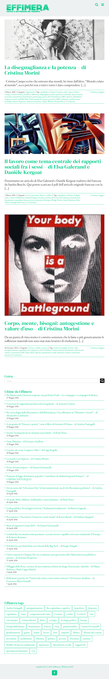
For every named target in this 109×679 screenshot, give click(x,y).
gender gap (37, 96)
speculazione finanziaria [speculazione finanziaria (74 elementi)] (17, 650)
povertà (51, 99)
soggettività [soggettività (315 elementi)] (80, 644)
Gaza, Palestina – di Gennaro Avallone (25, 441)
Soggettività (29, 92)
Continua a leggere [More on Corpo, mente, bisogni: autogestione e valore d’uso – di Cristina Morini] (97, 347)
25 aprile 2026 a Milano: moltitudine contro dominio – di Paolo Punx (40, 499)
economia (8, 96)
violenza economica (33, 101)
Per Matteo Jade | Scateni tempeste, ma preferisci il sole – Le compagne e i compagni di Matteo (52, 395)
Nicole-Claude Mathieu (66, 200)
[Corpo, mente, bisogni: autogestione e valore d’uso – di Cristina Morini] (54, 265)
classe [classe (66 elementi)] (23, 614)
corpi (65, 92)
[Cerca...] (52, 381)
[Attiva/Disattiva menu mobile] (102, 4)
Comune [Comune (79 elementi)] (58, 614)
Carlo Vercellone (45, 350)
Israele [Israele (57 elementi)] (36, 632)
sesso (77, 99)
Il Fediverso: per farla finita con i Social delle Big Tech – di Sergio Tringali (41, 546)
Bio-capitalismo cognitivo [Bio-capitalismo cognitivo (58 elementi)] (58, 608)
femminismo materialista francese (17, 200)
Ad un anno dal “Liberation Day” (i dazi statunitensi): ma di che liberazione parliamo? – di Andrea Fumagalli (54, 489)
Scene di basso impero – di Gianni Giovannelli (28, 467)
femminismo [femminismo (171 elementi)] (34, 626)
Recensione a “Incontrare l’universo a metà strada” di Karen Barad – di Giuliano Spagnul (49, 517)
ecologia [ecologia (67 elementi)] (53, 620)
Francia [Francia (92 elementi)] (47, 626)
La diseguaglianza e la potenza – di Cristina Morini (45, 70)
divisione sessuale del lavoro (48, 197)
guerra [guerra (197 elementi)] (27, 632)
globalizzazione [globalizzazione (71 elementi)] (13, 632)
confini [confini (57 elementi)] (69, 614)
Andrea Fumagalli (60, 347)
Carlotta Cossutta (55, 92)
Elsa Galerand (65, 197)
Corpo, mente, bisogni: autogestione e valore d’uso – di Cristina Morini (49, 325)
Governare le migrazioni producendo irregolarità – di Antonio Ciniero (40, 403)
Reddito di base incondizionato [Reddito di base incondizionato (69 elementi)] (20, 644)
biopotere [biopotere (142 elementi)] (92, 608)
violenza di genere (19, 101)
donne (79, 94)
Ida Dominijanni (54, 96)
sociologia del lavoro (17, 202)
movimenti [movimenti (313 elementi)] (11, 638)
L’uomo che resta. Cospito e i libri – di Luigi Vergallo (31, 450)
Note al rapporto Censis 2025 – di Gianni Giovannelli (32, 525)
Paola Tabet (29, 99)
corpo (70, 92)
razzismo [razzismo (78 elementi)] (87, 638)
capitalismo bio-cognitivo (28, 350)
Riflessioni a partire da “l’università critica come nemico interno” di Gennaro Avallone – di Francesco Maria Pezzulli (50, 579)
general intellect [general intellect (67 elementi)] (70, 626)
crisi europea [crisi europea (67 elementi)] (12, 620)
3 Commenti (31, 202)
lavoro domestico (36, 200)
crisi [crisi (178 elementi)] (91, 614)
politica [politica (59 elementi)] (51, 638)
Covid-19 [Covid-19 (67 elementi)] (81, 614)
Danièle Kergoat (31, 197)
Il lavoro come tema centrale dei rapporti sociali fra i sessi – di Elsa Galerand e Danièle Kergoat (53, 167)
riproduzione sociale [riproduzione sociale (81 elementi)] (62, 644)
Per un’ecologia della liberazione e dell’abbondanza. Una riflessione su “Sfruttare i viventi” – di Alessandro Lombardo (52, 414)
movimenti (16, 352)
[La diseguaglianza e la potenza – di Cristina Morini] (54, 39)
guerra (44, 96)
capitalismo (44, 92)
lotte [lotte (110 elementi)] (55, 632)
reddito (58, 99)
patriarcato (38, 99)
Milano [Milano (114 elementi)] (76, 632)
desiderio (27, 94)
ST (72, 666)
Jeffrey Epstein (66, 96)
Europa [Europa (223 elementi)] (83, 620)
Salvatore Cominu (64, 352)
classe (7, 197)
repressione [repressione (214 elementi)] (44, 644)
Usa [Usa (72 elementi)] (33, 650)
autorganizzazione (11, 350)
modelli (21, 99)
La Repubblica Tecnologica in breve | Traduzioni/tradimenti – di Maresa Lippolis (46, 508)
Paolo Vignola (35, 352)
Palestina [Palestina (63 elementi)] (40, 638)
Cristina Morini (17, 94)
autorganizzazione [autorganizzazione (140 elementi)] (34, 608)
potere (45, 99)
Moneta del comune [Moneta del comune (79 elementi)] (93, 632)
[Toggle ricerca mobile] (96, 4)
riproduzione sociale (49, 352)
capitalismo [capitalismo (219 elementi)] (11, 614)
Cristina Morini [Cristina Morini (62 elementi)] (29, 620)
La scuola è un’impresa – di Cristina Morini (27, 458)
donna (74, 94)
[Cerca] (102, 381)
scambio (72, 99)
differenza (35, 94)
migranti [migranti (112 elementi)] (65, 632)
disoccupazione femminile (61, 94)
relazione (65, 99)
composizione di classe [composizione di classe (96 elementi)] (40, 614)
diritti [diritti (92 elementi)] (42, 620)
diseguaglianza (45, 94)
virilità (44, 101)
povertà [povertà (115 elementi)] (62, 638)
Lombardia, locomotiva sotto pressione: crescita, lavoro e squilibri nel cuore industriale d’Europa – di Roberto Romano (54, 535)
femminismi (17, 96)
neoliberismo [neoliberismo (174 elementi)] (26, 638)
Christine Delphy (73, 195)
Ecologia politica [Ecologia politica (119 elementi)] (68, 620)
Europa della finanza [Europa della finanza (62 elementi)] (15, 626)
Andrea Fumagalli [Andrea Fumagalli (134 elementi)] (14, 608)
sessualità (8, 101)
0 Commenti (70, 101)
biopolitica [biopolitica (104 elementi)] (79, 608)
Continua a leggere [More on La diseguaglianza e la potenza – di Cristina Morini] (97, 92)
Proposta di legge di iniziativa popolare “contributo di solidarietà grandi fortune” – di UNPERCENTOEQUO (47, 477)
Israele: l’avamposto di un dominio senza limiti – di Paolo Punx (36, 432)
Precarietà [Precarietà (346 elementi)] (74, 638)
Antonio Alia (73, 347)
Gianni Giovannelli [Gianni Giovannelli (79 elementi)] (90, 626)
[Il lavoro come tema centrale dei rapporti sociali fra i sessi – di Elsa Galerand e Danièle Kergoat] (54, 133)
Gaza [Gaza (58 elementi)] (57, 626)
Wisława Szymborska (55, 101)
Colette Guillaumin (16, 197)
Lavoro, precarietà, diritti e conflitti (38, 195)
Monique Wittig (50, 200)
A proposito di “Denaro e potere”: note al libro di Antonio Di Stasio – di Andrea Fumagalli (50, 424)
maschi (14, 99)
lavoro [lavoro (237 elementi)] (46, 632)
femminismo (27, 96)
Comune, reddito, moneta (37, 347)
